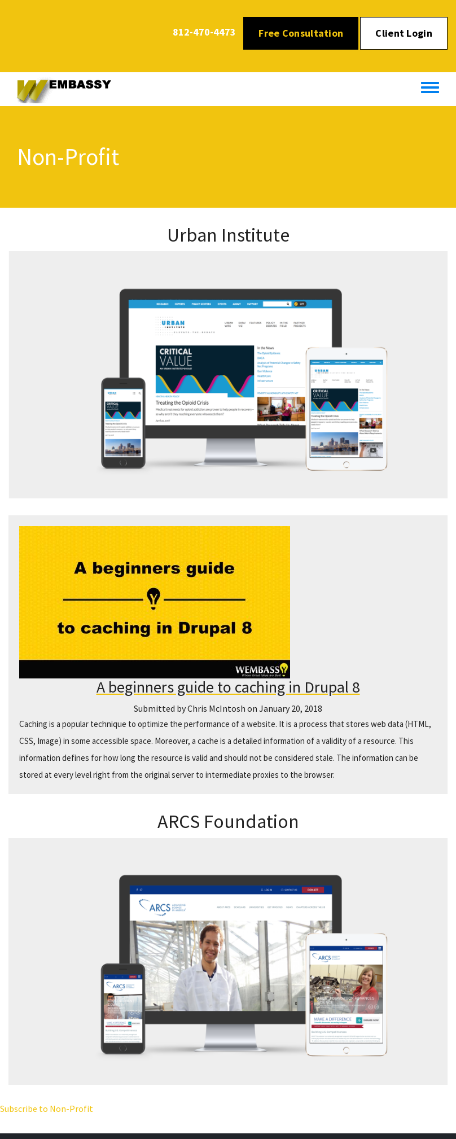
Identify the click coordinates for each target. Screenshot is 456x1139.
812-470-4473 (204, 31)
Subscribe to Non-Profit (46, 1108)
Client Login (403, 33)
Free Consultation (300, 33)
